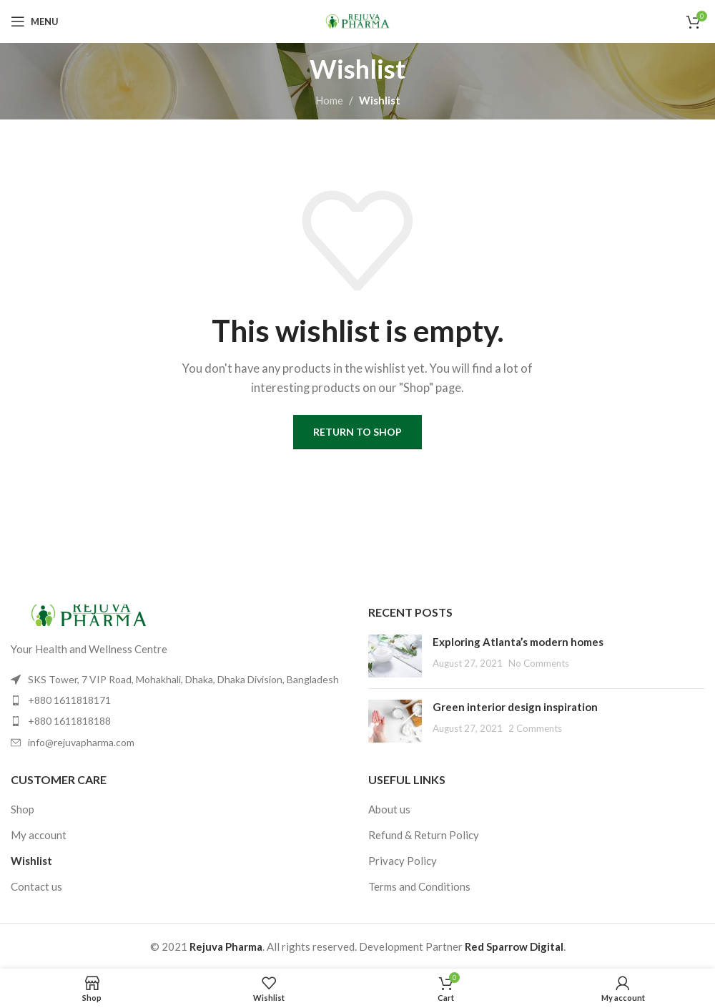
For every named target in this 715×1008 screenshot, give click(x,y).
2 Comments (535, 728)
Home (329, 100)
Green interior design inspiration (515, 706)
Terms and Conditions (419, 886)
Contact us (36, 886)
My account (38, 834)
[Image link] (89, 613)
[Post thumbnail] (395, 656)
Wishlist (31, 860)
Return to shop (357, 432)
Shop (22, 809)
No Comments (538, 663)
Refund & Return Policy (423, 834)
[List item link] (179, 700)
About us (389, 809)
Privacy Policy (402, 860)
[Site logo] (357, 20)
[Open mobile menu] (35, 21)
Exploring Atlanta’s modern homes (518, 641)
